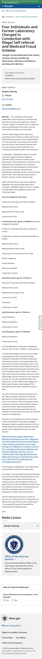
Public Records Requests (12, 643)
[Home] (3, 10)
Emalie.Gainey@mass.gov (11, 108)
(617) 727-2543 (7, 99)
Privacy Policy (7, 637)
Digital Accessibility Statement (14, 632)
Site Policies (21, 637)
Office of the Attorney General (15, 11)
